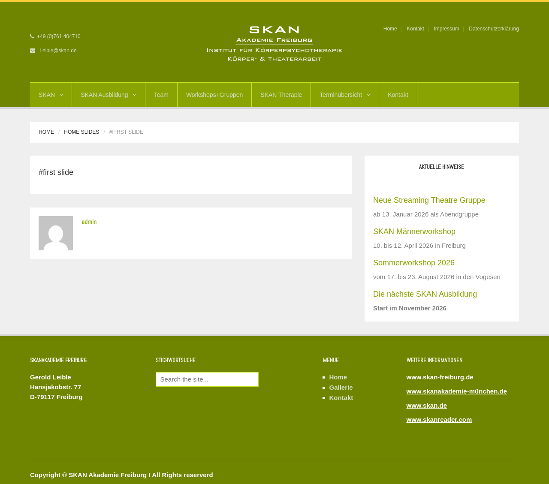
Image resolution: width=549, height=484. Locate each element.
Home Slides (81, 132)
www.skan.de (427, 405)
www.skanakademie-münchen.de (457, 391)
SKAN (51, 94)
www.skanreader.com (439, 419)
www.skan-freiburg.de (440, 377)
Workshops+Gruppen (214, 94)
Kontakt (415, 29)
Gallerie (341, 387)
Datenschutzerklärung (494, 29)
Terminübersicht (345, 94)
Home (390, 29)
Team (161, 94)
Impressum (446, 29)
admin (89, 221)
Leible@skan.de (57, 51)
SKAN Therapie (281, 94)
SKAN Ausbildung (108, 94)
